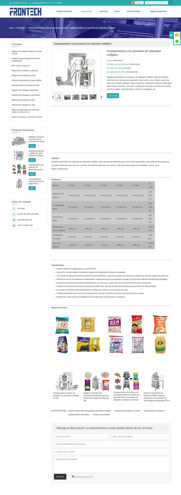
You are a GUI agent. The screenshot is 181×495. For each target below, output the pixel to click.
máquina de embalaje (101, 415)
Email (113, 95)
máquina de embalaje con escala (127, 411)
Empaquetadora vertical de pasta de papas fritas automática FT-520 (36, 181)
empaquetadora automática (78, 415)
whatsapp (21, 208)
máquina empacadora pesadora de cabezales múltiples (89, 411)
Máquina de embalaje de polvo (24, 76)
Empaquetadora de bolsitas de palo (25, 85)
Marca (110, 61)
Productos (86, 12)
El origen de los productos (118, 64)
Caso (117, 12)
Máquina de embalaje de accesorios (26, 95)
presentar (60, 477)
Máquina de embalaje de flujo (23, 100)
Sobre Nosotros (158, 12)
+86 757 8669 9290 (25, 225)
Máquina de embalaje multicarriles (25, 90)
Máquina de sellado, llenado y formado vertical (47, 28)
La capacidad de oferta (117, 72)
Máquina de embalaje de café (23, 105)
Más (32, 146)
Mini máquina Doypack (21, 66)
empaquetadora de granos (154, 411)
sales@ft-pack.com (19, 3)
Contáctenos (133, 12)
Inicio (11, 28)
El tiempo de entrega (116, 68)
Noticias (104, 12)
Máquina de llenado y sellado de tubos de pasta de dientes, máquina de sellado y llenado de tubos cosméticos (36, 153)
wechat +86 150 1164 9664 (28, 214)
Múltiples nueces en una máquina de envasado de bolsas (36, 139)
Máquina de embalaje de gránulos (25, 71)
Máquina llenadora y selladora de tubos (27, 117)
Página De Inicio (64, 12)
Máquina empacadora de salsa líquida (26, 80)
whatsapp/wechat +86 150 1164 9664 (47, 3)
